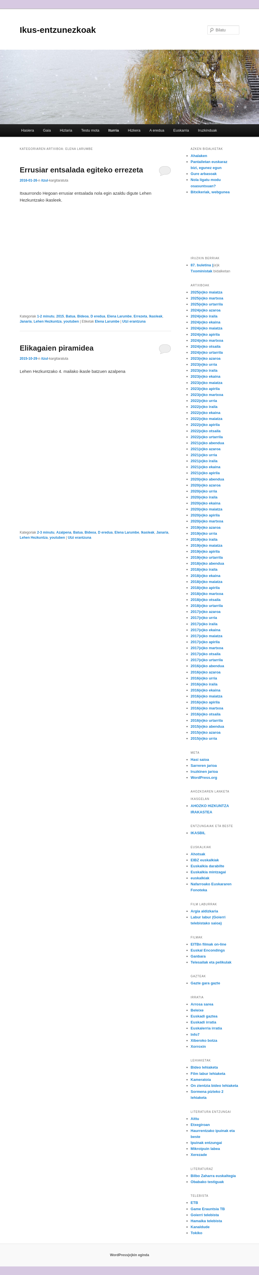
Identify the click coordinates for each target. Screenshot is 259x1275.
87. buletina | (202, 265)
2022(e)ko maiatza (206, 419)
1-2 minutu (46, 316)
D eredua (98, 316)
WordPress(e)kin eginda (129, 1255)
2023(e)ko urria (204, 364)
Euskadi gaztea (204, 1016)
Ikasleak (155, 316)
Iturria (113, 130)
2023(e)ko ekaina (205, 376)
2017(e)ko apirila (205, 642)
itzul (44, 180)
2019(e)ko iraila (204, 539)
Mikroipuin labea (205, 1149)
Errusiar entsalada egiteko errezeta (81, 170)
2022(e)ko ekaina (205, 413)
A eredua (156, 130)
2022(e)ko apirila (205, 425)
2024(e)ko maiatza (206, 328)
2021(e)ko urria (204, 455)
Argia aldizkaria (204, 911)
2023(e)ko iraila (204, 370)
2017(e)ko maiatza (206, 636)
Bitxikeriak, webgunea (210, 192)
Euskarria (181, 130)
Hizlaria (66, 130)
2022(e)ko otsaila (206, 431)
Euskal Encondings (208, 950)
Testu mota (90, 130)
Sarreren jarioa (204, 765)
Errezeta (140, 316)
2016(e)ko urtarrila (207, 720)
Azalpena (63, 532)
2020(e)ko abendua (207, 479)
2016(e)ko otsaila (206, 714)
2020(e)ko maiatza (206, 509)
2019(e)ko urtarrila (207, 557)
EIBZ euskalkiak (205, 860)
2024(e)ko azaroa (206, 310)
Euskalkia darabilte (207, 866)
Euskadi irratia (203, 1022)
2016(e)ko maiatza (206, 696)
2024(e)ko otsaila (206, 346)
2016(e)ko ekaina (205, 690)
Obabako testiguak (207, 1182)
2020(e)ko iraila (204, 497)
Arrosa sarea (202, 1004)
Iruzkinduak (207, 130)
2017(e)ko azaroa (206, 612)
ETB (194, 1202)
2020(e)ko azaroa (206, 485)
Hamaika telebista (206, 1221)
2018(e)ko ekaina (205, 576)
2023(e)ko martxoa (207, 395)
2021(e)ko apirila (205, 473)
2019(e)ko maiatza (206, 545)
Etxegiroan (200, 1125)
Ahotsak (198, 854)
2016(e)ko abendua (207, 666)
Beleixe (197, 1010)
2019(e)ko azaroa (206, 527)
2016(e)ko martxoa (207, 708)
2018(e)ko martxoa (207, 594)
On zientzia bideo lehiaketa (214, 1085)
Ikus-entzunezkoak (58, 30)
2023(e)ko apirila (205, 389)
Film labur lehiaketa (208, 1073)
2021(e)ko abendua (207, 443)
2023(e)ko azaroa (206, 358)
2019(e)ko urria (204, 533)
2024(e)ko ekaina (205, 322)
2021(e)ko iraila (204, 461)
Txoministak (201, 271)
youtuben (71, 321)
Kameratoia (201, 1079)
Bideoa (83, 316)
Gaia (47, 130)
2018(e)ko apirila (205, 588)
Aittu (195, 1119)
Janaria (26, 321)
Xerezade (199, 1155)
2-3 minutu (46, 532)
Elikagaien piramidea (57, 348)
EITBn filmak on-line (208, 944)
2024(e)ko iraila (204, 316)
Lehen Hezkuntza (48, 321)
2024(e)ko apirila (205, 334)
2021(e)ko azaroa (206, 449)
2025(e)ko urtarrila (207, 304)
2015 (60, 316)
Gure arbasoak (204, 174)
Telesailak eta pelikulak (211, 962)
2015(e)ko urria (204, 738)
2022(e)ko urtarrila (207, 437)
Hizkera (134, 130)
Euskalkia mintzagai (208, 872)
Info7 (195, 1034)
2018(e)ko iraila (204, 569)
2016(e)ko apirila (205, 702)
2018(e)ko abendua (207, 563)
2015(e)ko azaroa (206, 732)
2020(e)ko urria (204, 491)
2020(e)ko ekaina (205, 503)
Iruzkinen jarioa (204, 771)
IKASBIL (198, 833)
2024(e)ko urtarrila (207, 352)
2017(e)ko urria (204, 618)
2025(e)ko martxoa (207, 298)
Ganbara (198, 956)
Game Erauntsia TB (208, 1209)
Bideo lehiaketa (204, 1067)
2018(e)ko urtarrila (207, 606)
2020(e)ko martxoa (207, 521)
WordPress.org (204, 777)
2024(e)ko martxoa (207, 340)
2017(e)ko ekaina (205, 630)
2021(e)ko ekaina (205, 467)
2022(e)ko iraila (204, 407)
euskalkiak (200, 878)
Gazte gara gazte (205, 983)
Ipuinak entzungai (206, 1143)
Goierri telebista (205, 1215)
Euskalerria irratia (206, 1028)
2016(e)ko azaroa (206, 672)
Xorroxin (198, 1046)
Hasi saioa (200, 759)
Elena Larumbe (119, 316)
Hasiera (27, 130)
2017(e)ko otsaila (206, 654)
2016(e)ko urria (204, 678)
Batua (70, 316)
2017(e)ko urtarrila (207, 660)
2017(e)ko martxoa (207, 648)
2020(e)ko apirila (205, 515)
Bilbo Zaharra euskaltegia (213, 1176)
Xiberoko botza (204, 1040)
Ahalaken (199, 156)
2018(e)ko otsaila (206, 600)
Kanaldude (200, 1227)
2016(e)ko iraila (204, 684)
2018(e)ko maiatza (206, 582)
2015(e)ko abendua (207, 726)
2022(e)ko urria (204, 401)
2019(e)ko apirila (205, 551)
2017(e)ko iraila (204, 624)
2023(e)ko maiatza (206, 383)
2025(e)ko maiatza (206, 292)
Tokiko (196, 1233)
